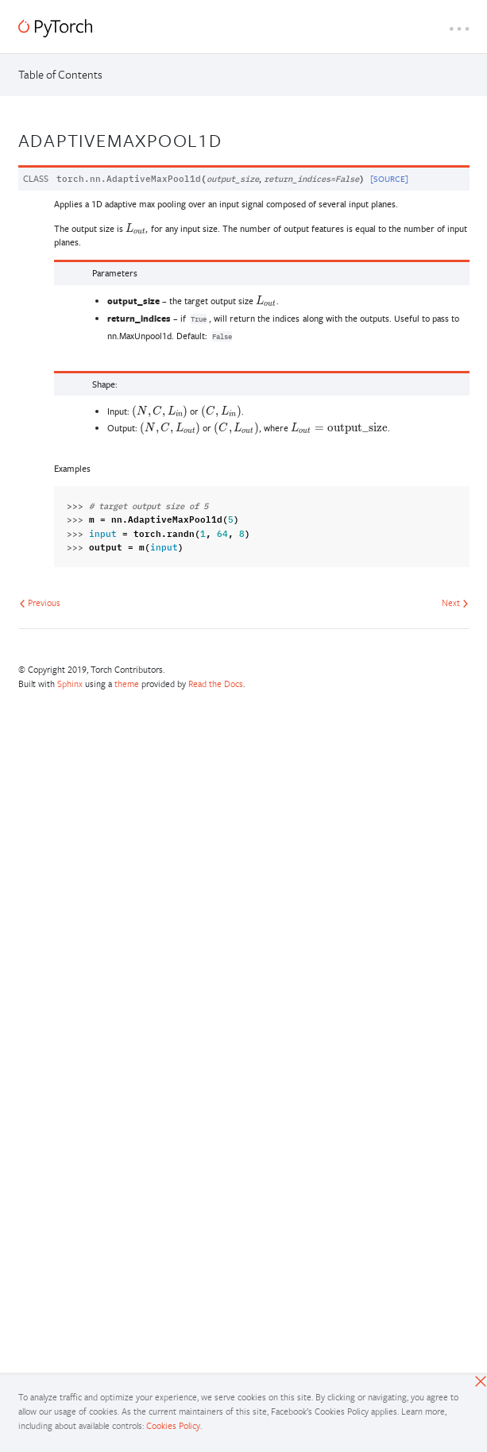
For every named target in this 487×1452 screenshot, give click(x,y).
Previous (39, 602)
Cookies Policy (173, 1425)
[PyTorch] (55, 28)
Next (455, 602)
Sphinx (70, 683)
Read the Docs (215, 683)
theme (126, 683)
